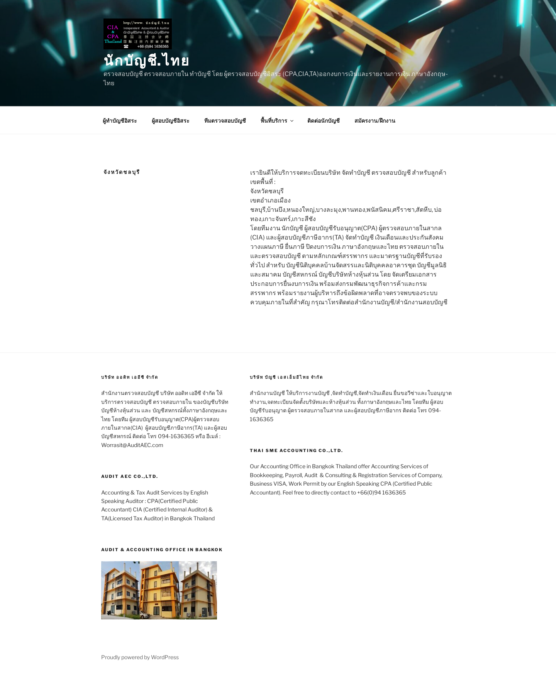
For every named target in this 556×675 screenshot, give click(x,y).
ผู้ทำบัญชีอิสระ (120, 120)
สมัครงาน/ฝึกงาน (374, 120)
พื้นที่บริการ (278, 120)
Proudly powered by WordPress (140, 657)
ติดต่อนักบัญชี (323, 120)
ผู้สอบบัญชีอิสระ (171, 120)
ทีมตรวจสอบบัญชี (225, 120)
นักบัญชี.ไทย (146, 60)
